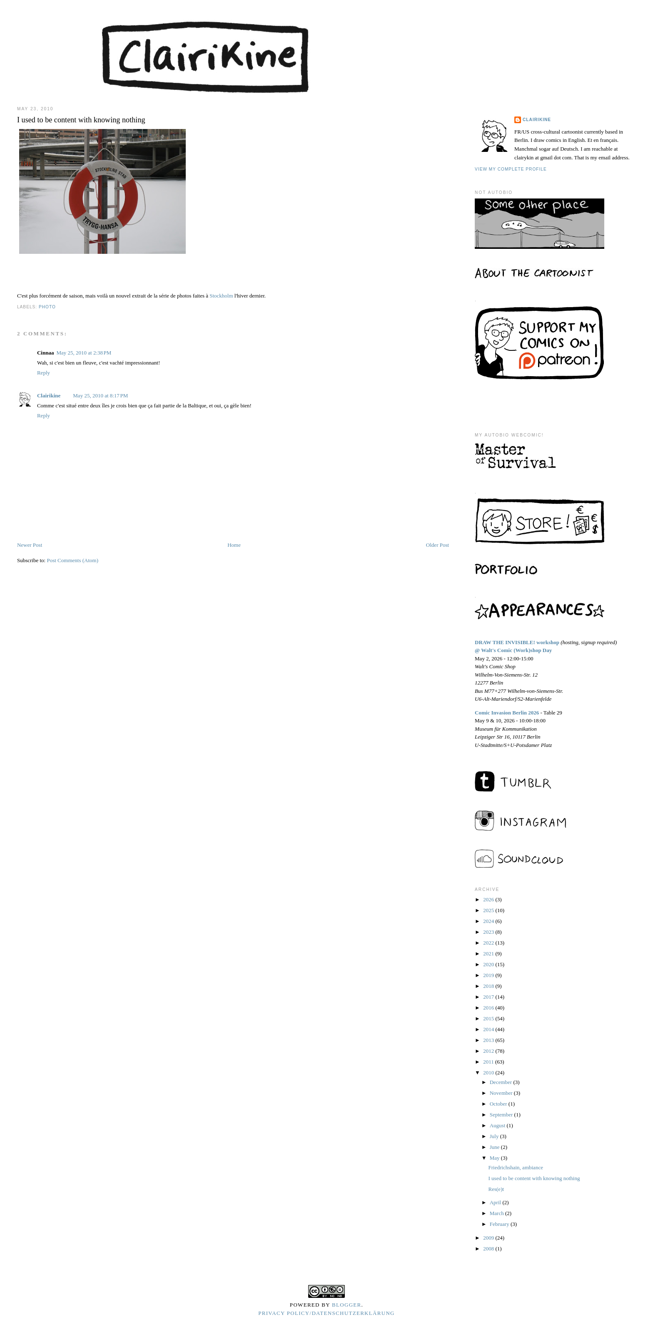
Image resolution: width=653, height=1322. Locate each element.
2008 (489, 1248)
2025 (489, 910)
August (498, 1125)
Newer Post (29, 545)
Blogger (346, 1305)
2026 (489, 899)
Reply (43, 373)
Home (234, 545)
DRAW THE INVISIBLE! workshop (517, 642)
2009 (489, 1238)
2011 (489, 1062)
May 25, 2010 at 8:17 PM (100, 395)
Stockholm (221, 296)
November (502, 1093)
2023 (489, 932)
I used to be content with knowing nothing (534, 1178)
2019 (489, 975)
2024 (489, 921)
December (501, 1082)
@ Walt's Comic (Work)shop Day (513, 650)
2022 (489, 943)
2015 (489, 1018)
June (495, 1147)
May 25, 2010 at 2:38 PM (83, 353)
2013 (489, 1040)
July (495, 1136)
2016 (489, 1008)
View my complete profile (511, 169)
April (496, 1202)
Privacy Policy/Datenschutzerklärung (326, 1313)
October (499, 1104)
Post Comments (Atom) (72, 560)
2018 (489, 986)
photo (47, 307)
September (502, 1114)
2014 (489, 1029)
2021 (489, 953)
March (497, 1213)
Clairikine (48, 395)
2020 (489, 964)
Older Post (437, 545)
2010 (489, 1072)
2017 (489, 997)
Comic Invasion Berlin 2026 (507, 712)
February (500, 1224)
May (495, 1158)
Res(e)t (496, 1189)
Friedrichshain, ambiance (516, 1167)
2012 (489, 1051)
